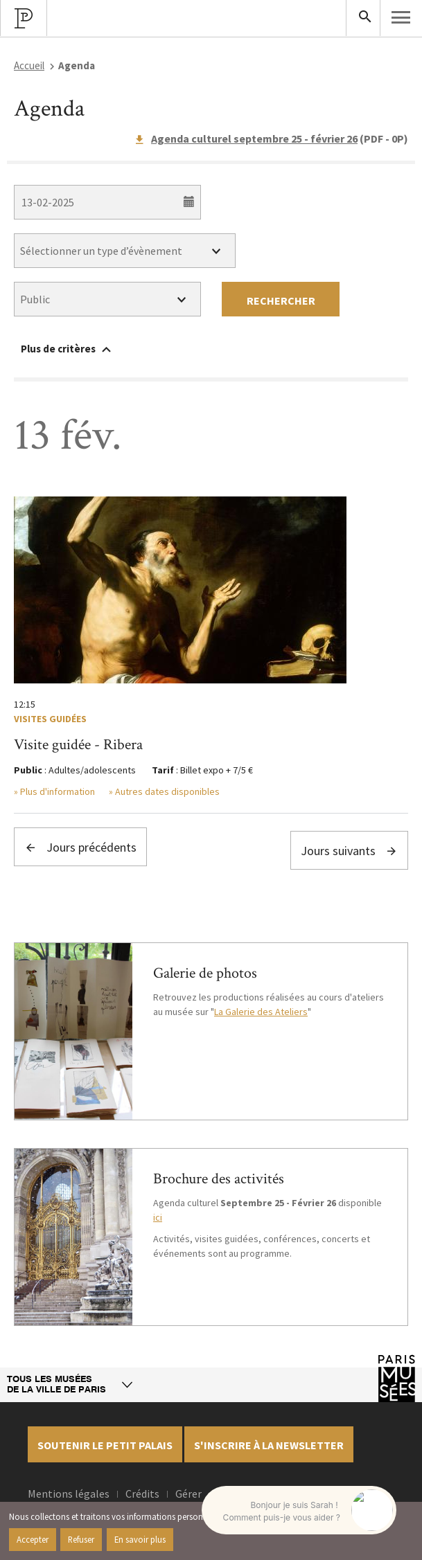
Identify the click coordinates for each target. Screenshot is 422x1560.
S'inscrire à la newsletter (269, 1445)
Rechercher (281, 300)
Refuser (81, 1539)
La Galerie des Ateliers (261, 1011)
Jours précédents (80, 847)
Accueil (29, 65)
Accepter (33, 1539)
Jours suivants (349, 851)
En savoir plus (140, 1539)
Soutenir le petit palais (105, 1445)
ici (157, 1217)
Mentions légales (68, 1493)
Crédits (142, 1493)
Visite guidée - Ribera (78, 745)
